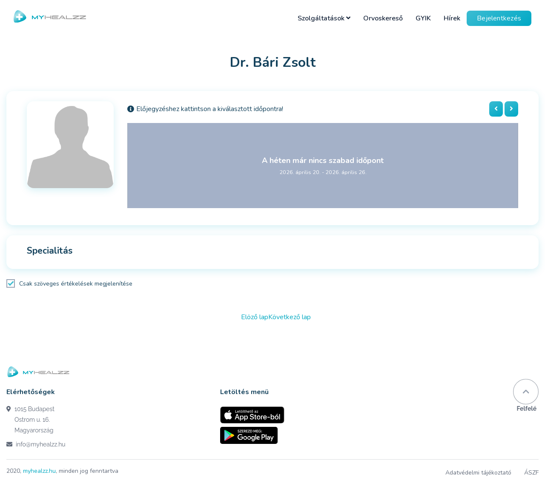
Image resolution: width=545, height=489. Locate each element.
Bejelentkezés (499, 18)
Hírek (452, 18)
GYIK (423, 18)
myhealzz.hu (39, 471)
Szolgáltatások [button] (324, 18)
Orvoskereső (383, 18)
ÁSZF (531, 473)
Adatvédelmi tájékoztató (478, 473)
